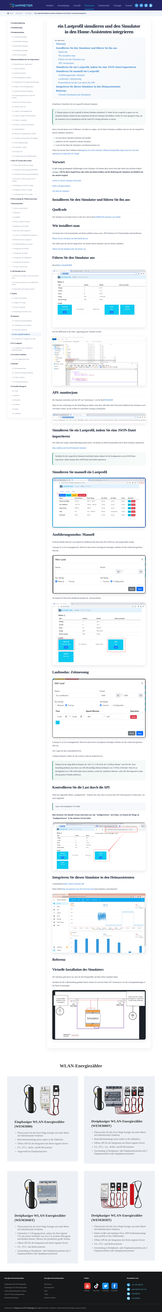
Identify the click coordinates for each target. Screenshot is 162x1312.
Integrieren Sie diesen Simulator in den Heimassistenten (88, 86)
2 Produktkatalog (16, 28)
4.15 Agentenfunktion (18, 129)
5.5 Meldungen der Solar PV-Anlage (22, 185)
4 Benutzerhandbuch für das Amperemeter (24, 59)
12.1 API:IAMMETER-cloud (20, 359)
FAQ (45, 1291)
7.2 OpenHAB (16, 213)
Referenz (61, 90)
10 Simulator (14, 316)
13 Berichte (14, 364)
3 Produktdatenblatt (17, 32)
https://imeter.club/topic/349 (74, 884)
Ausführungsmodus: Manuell (71, 75)
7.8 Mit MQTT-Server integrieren (22, 239)
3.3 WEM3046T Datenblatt (20, 46)
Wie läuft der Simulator (60, 191)
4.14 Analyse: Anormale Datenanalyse (23, 124)
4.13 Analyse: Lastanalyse (19, 120)
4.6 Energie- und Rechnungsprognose (23, 86)
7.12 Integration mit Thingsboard (21, 257)
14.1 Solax (15, 391)
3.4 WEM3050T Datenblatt (20, 50)
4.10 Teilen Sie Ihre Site (19, 107)
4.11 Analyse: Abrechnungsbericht (22, 111)
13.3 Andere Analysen (18, 377)
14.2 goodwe (15, 395)
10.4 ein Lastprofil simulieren (21, 334)
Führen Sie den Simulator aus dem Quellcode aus (70, 238)
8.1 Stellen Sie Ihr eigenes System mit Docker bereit (25, 277)
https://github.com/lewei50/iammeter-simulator (69, 448)
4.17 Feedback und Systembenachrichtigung (25, 138)
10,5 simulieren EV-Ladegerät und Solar (23, 339)
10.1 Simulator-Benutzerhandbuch (22, 321)
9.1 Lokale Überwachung (19, 298)
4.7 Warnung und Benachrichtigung (22, 91)
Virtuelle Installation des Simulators (74, 94)
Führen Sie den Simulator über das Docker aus (69, 249)
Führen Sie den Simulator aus (71, 59)
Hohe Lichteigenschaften (61, 186)
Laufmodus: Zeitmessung (69, 79)
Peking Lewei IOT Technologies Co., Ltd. (27, 1308)
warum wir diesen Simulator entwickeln (66, 180)
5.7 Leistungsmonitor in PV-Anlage (22, 194)
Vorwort (61, 43)
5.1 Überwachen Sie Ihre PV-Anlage (22, 165)
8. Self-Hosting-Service (18, 271)
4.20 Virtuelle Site (17, 151)
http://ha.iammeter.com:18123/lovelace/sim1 (78, 889)
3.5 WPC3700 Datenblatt (19, 55)
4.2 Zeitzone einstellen (18, 68)
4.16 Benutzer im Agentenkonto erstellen (24, 133)
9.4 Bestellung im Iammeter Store (22, 311)
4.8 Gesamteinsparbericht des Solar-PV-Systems (23, 96)
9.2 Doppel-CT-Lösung (18, 302)
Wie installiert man (66, 55)
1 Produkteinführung (17, 23)
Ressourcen (48, 1284)
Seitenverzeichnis (49, 1298)
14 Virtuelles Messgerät (18, 386)
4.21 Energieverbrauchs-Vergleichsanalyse (24, 156)
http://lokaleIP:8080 (65, 265)
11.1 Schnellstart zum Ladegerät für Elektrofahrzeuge (22, 349)
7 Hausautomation (16, 203)
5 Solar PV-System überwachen (21, 161)
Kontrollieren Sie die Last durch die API (76, 82)
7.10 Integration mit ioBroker (20, 248)
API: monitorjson (66, 63)
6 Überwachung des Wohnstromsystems (23, 199)
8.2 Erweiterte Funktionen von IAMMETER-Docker (25, 283)
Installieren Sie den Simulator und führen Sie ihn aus (86, 47)
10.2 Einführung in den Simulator (22, 325)
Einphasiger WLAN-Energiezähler (15, 1284)
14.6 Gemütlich (16, 413)
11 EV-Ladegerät (16, 343)
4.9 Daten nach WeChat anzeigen (21, 102)
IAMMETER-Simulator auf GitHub (107, 217)
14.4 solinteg (15, 404)
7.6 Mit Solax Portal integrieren (21, 230)
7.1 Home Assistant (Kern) (19, 208)
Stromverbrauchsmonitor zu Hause (15, 1291)
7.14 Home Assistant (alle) (19, 266)
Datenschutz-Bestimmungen (66, 1308)
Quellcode (63, 52)
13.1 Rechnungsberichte (19, 368)
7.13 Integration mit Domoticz (21, 262)
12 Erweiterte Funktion (18, 354)
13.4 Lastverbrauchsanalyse (20, 382)
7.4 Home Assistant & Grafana (21, 221)
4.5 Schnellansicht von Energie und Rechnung (25, 82)
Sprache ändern (81, 1308)
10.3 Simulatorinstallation (19, 330)
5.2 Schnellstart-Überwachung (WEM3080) (24, 170)
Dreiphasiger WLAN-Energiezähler (15, 1287)
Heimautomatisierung (11, 1298)
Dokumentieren (49, 1287)
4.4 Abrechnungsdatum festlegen (21, 77)
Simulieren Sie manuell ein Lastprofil (77, 71)
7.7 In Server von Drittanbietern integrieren (24, 235)
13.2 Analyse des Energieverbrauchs (22, 373)
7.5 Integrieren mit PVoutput (20, 226)
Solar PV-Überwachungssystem (14, 1294)
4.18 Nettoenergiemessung (19, 142)
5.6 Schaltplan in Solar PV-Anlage (22, 190)
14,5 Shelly (15, 409)
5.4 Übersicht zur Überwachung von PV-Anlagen (24, 180)
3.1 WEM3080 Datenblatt (19, 37)
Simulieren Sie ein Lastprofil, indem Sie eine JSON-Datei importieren (96, 67)
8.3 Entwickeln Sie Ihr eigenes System (23, 289)
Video (46, 1294)
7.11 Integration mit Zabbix (20, 253)
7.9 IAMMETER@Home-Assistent (22, 244)
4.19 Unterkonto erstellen (19, 147)
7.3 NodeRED (16, 217)
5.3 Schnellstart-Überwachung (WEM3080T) (25, 174)
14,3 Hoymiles (16, 400)
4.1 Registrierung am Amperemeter (22, 64)
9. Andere (13, 293)
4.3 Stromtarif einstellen (19, 73)
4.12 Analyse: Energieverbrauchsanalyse (24, 116)
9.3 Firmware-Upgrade (18, 307)
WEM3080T (108, 400)
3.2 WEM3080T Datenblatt (20, 41)
